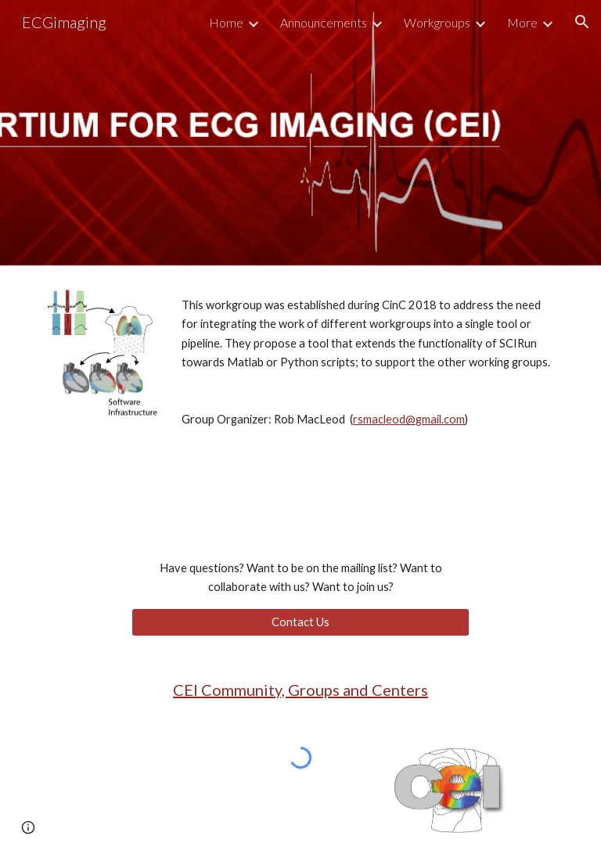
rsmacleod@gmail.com (409, 419)
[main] (365, 377)
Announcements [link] (323, 22)
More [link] (522, 22)
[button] (582, 22)
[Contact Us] (300, 622)
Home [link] (226, 22)
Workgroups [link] (437, 22)
